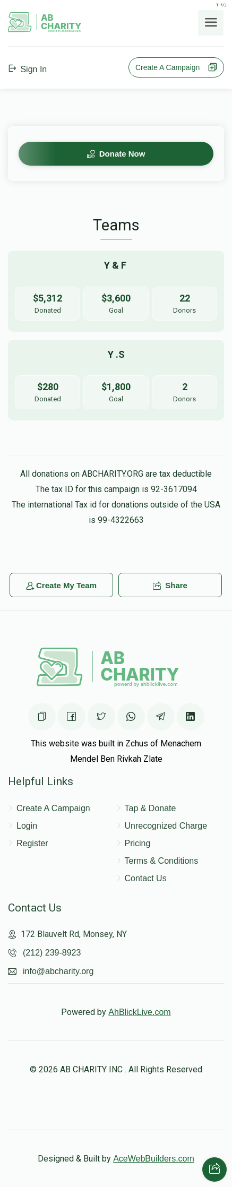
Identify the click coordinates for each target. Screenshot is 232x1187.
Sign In (27, 69)
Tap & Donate (150, 808)
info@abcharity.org (58, 971)
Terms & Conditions (162, 860)
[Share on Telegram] (161, 716)
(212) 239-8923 (52, 952)
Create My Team (61, 585)
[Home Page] (45, 29)
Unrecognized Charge (166, 825)
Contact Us (146, 878)
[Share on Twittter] (101, 716)
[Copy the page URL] (42, 716)
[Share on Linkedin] (190, 716)
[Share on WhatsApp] (131, 716)
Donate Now (116, 153)
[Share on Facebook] (71, 716)
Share (170, 585)
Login (26, 825)
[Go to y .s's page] (116, 380)
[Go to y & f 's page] (116, 291)
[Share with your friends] (214, 1169)
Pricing (138, 843)
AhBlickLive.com (139, 1012)
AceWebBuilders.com (153, 1158)
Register (32, 843)
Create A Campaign (176, 67)
